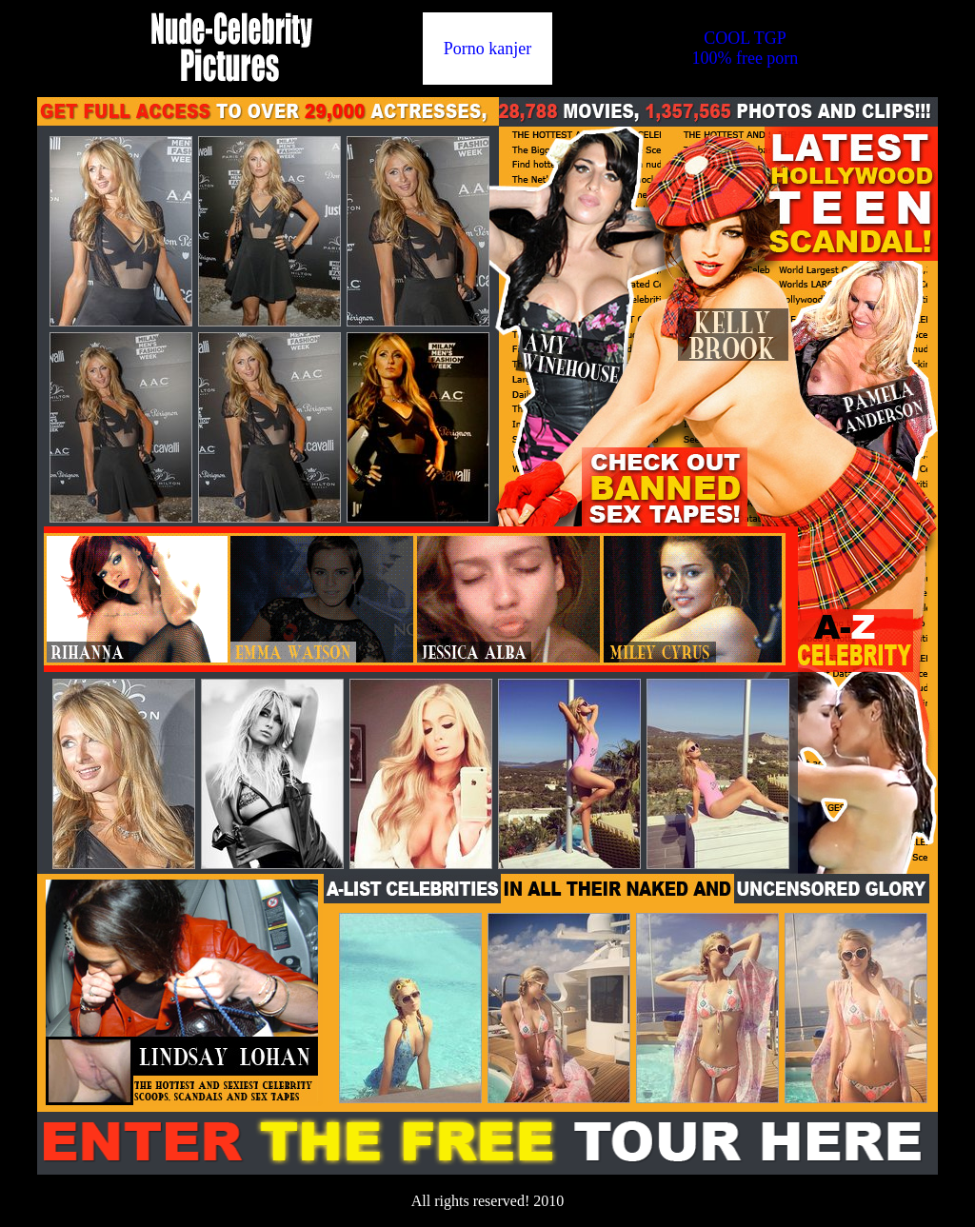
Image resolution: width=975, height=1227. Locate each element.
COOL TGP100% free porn (744, 48)
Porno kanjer (487, 48)
